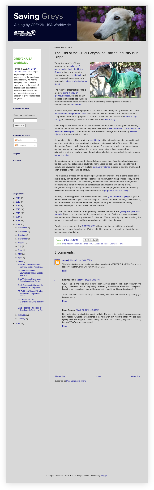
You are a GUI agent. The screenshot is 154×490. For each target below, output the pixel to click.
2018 (18, 202)
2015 (18, 213)
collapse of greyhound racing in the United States (69, 69)
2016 (18, 209)
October (22, 235)
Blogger (104, 476)
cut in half (76, 75)
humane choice (62, 155)
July (20, 246)
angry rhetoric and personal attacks (71, 113)
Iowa (91, 244)
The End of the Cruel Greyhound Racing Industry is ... (30, 301)
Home (98, 376)
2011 (18, 323)
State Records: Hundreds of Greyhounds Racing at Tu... (30, 309)
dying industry (67, 244)
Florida (85, 244)
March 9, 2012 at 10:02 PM (88, 280)
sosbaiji (65, 260)
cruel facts (95, 140)
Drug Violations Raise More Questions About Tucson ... (30, 280)
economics (77, 244)
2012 (18, 224)
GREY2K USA (88, 226)
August (21, 243)
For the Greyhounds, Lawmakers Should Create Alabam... (30, 273)
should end (76, 104)
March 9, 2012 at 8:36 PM (81, 260)
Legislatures (98, 244)
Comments (20, 145)
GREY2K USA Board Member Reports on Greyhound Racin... (30, 293)
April (20, 257)
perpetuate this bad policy (116, 190)
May (20, 254)
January (22, 319)
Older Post (135, 376)
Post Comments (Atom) (76, 381)
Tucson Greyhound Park (113, 244)
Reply (64, 271)
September (23, 239)
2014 (18, 217)
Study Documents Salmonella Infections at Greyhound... (30, 286)
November (23, 231)
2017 (18, 206)
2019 (18, 198)
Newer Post (60, 376)
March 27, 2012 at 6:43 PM (87, 310)
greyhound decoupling (118, 196)
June (20, 250)
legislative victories (101, 167)
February (22, 315)
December (23, 227)
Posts (18, 140)
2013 (18, 220)
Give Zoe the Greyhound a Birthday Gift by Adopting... (30, 266)
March (21, 261)
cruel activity (109, 119)
